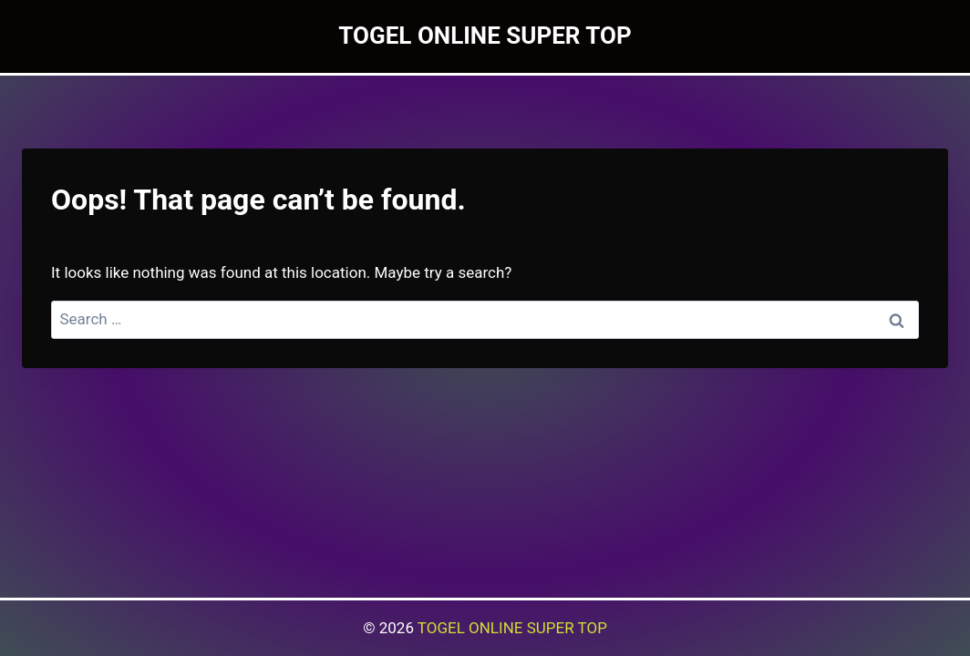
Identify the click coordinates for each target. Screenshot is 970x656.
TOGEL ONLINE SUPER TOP (512, 628)
